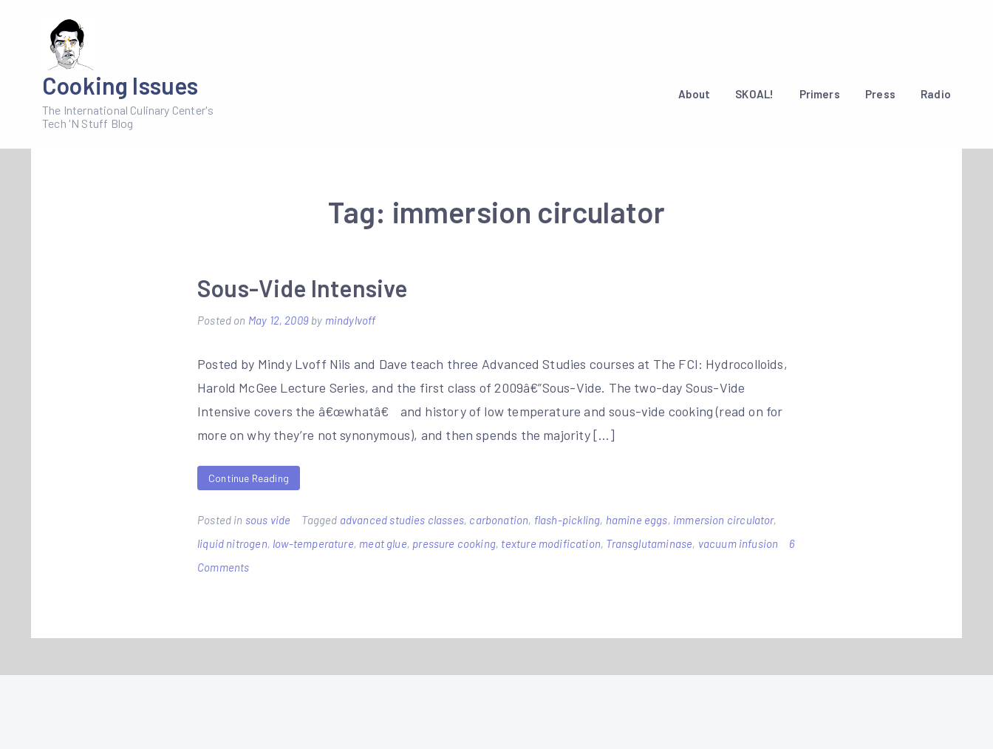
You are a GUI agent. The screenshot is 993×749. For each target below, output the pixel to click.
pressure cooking (454, 543)
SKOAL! (754, 94)
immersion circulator (723, 519)
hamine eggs (637, 519)
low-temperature (313, 543)
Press (880, 94)
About (694, 94)
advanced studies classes (402, 519)
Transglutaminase (649, 543)
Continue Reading (248, 478)
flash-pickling (567, 519)
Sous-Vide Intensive (302, 288)
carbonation (498, 519)
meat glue (383, 543)
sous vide (268, 519)
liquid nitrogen (232, 543)
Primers (819, 94)
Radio (936, 94)
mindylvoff (350, 320)
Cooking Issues (120, 85)
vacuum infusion (738, 543)
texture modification (551, 543)
